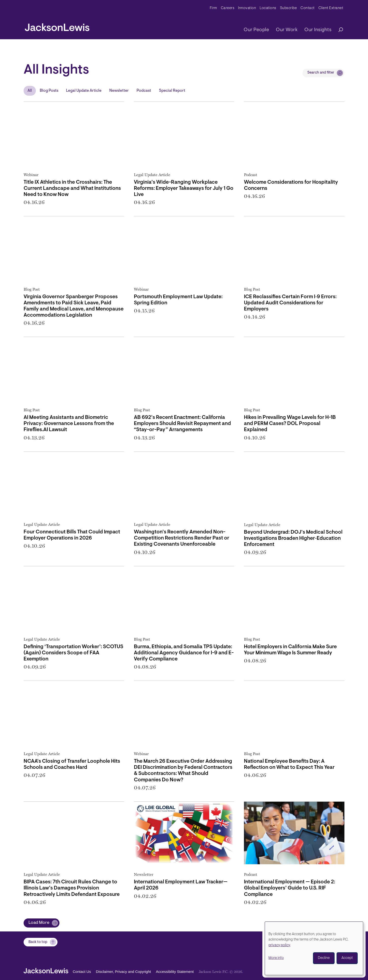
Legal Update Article (83, 91)
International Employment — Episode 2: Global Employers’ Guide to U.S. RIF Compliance (289, 888)
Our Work (286, 29)
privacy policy (279, 945)
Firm (213, 8)
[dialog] (314, 948)
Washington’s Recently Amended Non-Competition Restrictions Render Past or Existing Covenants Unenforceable (181, 538)
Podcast (144, 91)
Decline (324, 958)
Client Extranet (330, 8)
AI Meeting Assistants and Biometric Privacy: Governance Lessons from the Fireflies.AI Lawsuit (69, 423)
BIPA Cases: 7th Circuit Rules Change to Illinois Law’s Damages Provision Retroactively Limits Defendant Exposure (72, 888)
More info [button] (276, 958)
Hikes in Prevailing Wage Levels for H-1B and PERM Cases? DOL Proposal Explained (290, 423)
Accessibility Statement (175, 971)
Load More (38, 923)
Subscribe (288, 8)
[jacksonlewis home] (57, 26)
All (30, 91)
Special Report (172, 91)
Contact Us (82, 971)
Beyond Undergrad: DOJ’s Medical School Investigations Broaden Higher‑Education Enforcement (293, 538)
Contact (307, 8)
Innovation (247, 8)
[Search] (338, 30)
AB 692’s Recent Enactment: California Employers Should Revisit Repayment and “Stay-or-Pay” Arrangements (182, 423)
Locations (268, 8)
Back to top (37, 942)
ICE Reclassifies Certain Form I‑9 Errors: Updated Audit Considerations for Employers (290, 303)
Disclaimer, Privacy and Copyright (123, 971)
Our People (256, 29)
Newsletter (119, 91)
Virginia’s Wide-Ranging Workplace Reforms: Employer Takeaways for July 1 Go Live (183, 188)
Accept (347, 958)
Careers (228, 8)
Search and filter (320, 73)
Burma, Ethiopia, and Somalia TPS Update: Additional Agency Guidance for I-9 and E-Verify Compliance (184, 653)
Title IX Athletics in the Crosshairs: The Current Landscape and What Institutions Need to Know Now (72, 188)
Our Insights (317, 29)
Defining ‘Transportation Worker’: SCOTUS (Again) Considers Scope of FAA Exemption (73, 653)
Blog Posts (49, 91)
